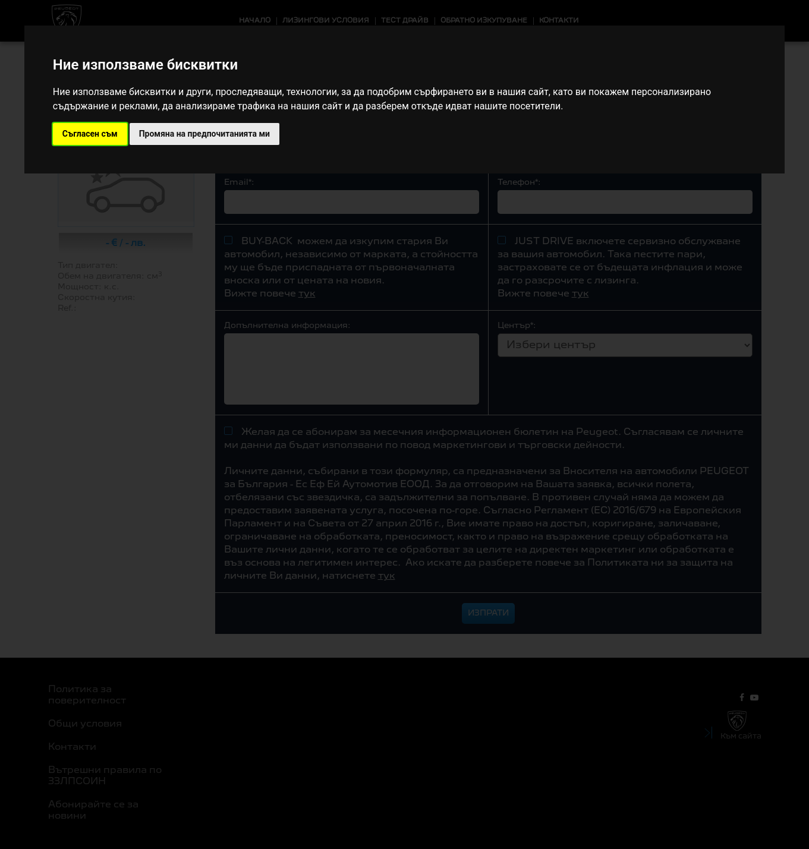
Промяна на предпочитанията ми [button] (204, 133)
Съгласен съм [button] (90, 133)
